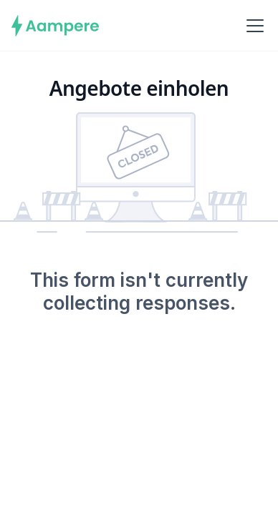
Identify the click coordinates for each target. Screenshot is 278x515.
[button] (252, 26)
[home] (55, 25)
